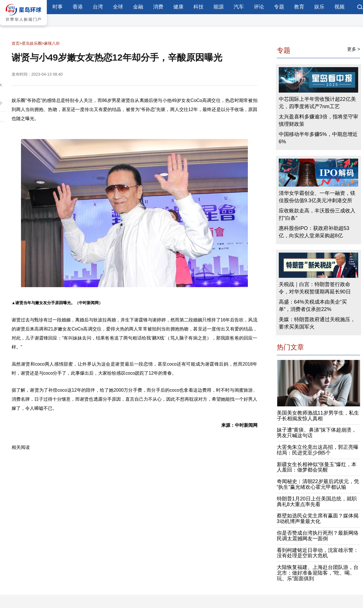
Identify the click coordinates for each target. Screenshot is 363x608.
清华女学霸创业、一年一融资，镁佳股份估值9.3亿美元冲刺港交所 (317, 196)
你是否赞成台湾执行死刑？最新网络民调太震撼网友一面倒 (317, 535)
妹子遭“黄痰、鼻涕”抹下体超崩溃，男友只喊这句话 (317, 432)
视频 (339, 7)
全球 (118, 7)
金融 (138, 7)
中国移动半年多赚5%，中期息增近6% (318, 137)
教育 (299, 7)
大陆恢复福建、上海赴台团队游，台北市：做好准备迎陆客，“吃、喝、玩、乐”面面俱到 (317, 572)
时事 (57, 7)
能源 (219, 7)
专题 (279, 7)
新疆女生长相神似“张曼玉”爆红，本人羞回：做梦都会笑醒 (317, 467)
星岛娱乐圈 (32, 43)
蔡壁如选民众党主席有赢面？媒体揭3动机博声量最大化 (317, 518)
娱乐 (319, 7)
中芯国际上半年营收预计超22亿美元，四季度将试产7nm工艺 (317, 102)
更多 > (353, 49)
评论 (259, 7)
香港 (78, 7)
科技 (198, 7)
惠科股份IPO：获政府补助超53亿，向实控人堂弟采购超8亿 (314, 231)
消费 (158, 7)
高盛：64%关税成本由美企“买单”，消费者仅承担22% (313, 305)
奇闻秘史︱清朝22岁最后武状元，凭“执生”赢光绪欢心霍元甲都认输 (318, 484)
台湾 (98, 7)
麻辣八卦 (52, 43)
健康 (178, 7)
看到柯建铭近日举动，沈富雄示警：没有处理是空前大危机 (317, 553)
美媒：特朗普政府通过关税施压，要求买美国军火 (317, 323)
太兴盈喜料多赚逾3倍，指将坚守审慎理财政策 (318, 120)
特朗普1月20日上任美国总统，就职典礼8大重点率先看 (317, 501)
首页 (16, 43)
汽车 (239, 7)
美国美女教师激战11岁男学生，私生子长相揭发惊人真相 (318, 415)
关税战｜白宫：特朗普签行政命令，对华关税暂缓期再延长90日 (315, 288)
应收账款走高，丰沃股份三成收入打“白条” (317, 214)
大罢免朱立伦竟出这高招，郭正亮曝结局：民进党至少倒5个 (317, 450)
